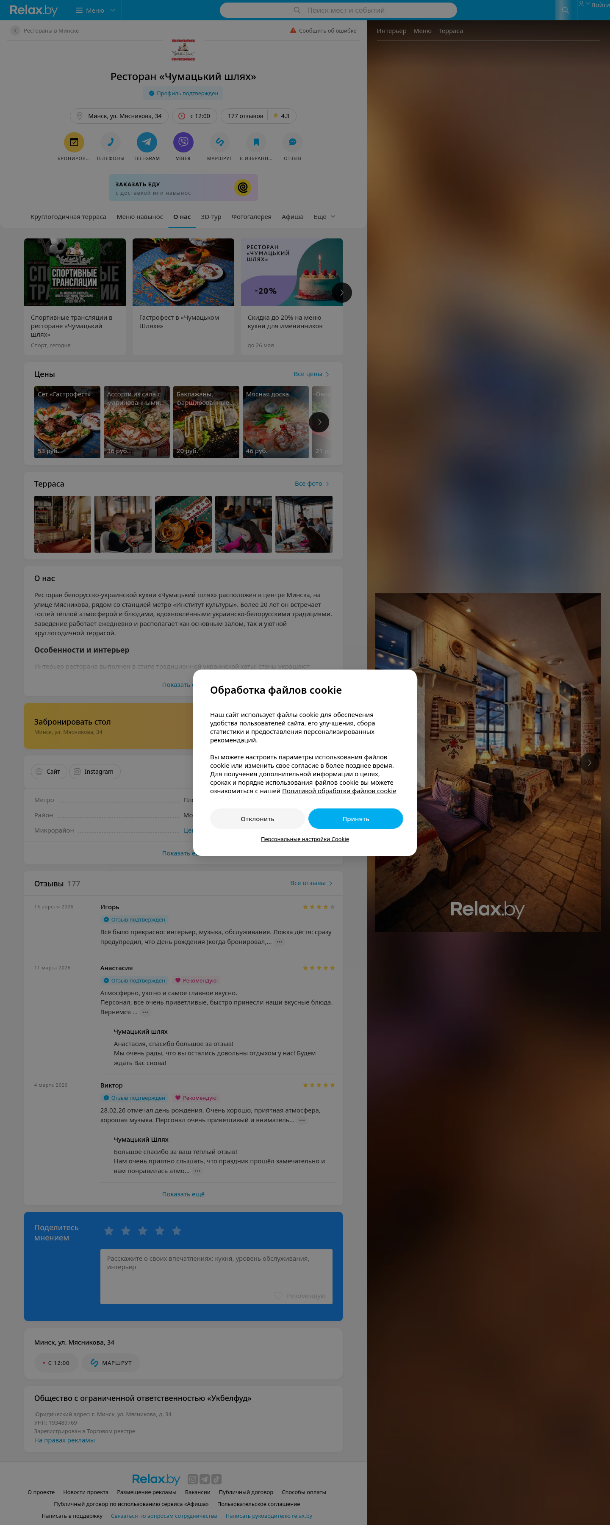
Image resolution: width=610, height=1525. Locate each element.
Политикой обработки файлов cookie (339, 790)
